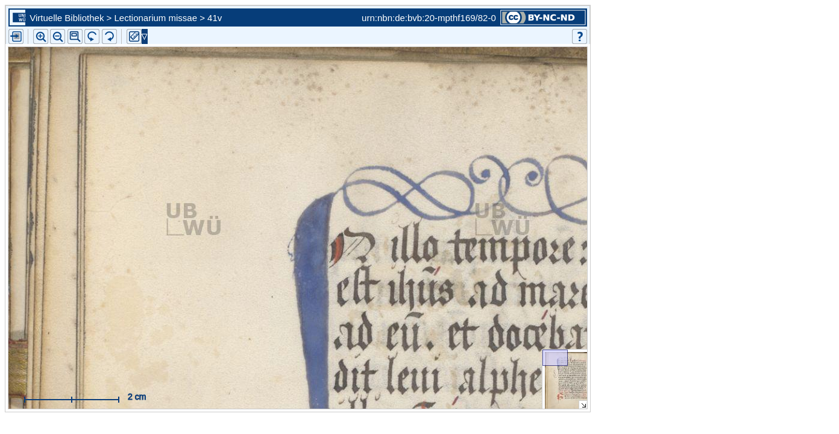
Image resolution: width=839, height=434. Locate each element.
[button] (75, 36)
